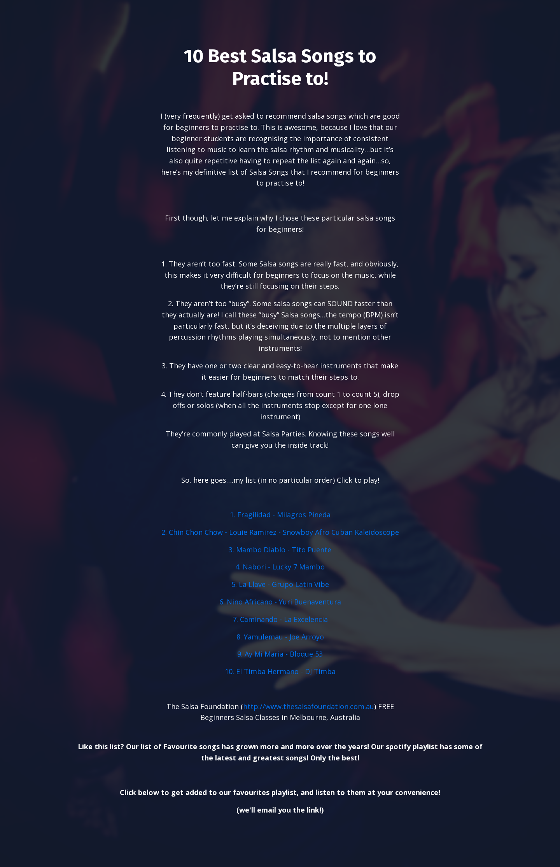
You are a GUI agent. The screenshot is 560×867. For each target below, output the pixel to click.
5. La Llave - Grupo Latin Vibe (280, 584)
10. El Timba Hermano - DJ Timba (280, 671)
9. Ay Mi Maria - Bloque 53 (280, 654)
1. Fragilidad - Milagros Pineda (280, 515)
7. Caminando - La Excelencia (280, 619)
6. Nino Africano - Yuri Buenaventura (280, 602)
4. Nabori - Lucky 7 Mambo (280, 567)
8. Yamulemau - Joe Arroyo (280, 637)
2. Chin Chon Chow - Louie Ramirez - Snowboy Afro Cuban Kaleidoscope (280, 532)
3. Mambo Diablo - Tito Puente (280, 550)
